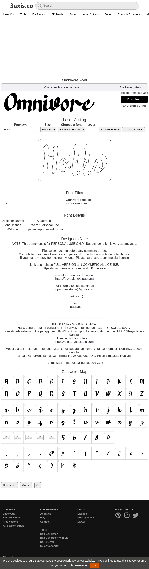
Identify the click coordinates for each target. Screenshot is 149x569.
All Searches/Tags (13, 525)
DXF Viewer (47, 541)
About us (45, 513)
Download (134, 99)
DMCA (81, 521)
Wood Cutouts (91, 14)
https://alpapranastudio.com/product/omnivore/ (74, 268)
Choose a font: (72, 124)
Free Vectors (10, 521)
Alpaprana (72, 87)
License (82, 513)
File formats (39, 14)
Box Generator (49, 533)
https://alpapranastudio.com (44, 229)
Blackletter (126, 87)
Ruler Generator (49, 545)
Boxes (72, 14)
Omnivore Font (53, 87)
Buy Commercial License (134, 106)
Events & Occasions (129, 14)
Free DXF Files (11, 517)
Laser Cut (8, 14)
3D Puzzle (57, 14)
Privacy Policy (85, 517)
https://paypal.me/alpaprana (74, 278)
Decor (108, 14)
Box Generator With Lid (54, 537)
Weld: (92, 125)
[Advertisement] (74, 47)
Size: (48, 124)
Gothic (139, 87)
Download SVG (110, 129)
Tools (23, 14)
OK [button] (94, 565)
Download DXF (133, 129)
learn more (81, 565)
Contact (44, 521)
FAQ (42, 517)
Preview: (20, 124)
